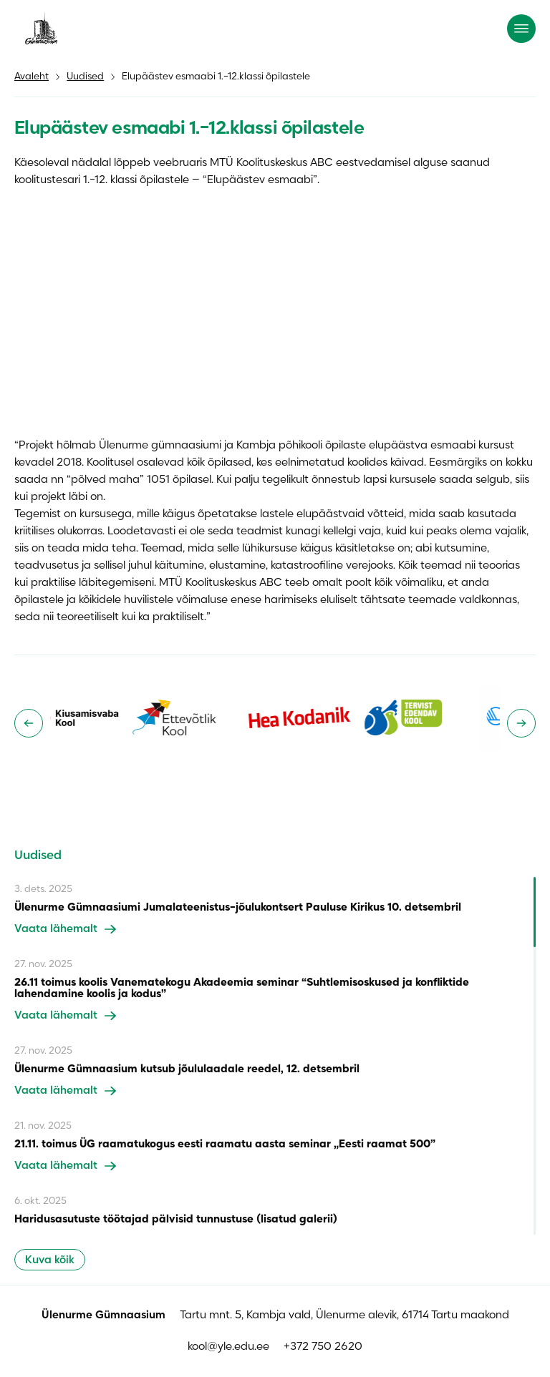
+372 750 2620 (323, 1347)
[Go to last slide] (28, 723)
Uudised (85, 77)
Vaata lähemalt (65, 929)
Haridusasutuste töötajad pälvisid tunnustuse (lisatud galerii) (175, 1219)
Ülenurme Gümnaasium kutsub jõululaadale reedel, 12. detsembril (187, 1069)
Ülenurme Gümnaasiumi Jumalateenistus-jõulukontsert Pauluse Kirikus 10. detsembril (237, 907)
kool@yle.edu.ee (228, 1347)
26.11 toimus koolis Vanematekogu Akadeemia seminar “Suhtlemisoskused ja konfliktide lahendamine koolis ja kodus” (241, 988)
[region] (275, 1056)
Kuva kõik (49, 1260)
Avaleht (31, 77)
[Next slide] (521, 723)
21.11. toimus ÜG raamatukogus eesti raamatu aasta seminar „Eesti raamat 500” (224, 1144)
